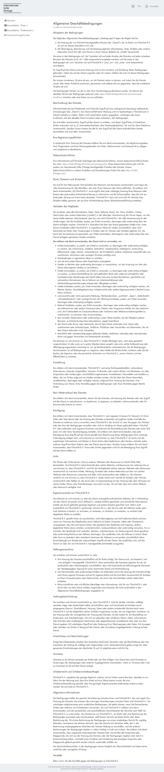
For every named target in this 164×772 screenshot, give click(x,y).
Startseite (9, 20)
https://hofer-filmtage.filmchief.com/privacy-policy (85, 164)
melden (61, 760)
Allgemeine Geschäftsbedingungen (81, 767)
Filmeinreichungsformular (17, 35)
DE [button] (140, 6)
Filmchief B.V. (84, 769)
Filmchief (72, 769)
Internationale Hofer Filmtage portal (12, 8)
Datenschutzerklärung (99, 767)
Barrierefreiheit (111, 767)
